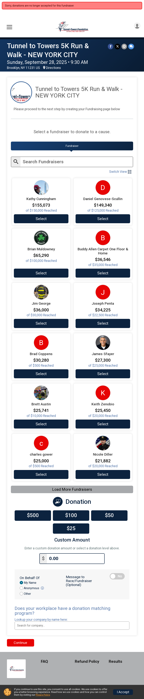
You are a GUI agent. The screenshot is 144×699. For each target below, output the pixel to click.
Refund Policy (87, 660)
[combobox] (72, 625)
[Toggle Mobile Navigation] (9, 27)
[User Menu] (136, 26)
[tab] (72, 146)
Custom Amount (72, 539)
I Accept (123, 692)
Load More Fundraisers (72, 489)
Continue (20, 642)
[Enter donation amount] (75, 558)
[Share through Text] (131, 46)
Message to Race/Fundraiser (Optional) (79, 580)
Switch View (120, 171)
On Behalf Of (30, 577)
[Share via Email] (124, 46)
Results (115, 660)
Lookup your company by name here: (41, 619)
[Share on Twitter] (118, 46)
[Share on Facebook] (111, 46)
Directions (53, 68)
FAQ (44, 660)
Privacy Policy (43, 694)
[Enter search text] (76, 161)
